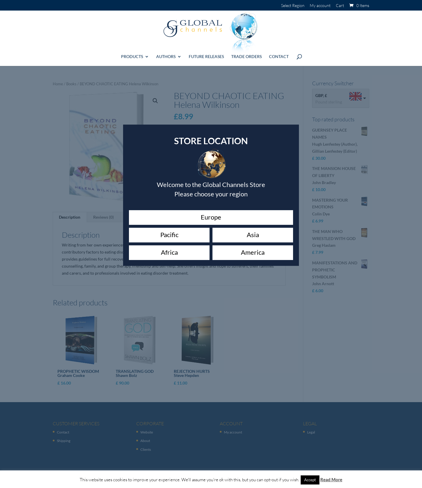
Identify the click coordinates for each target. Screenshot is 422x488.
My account (320, 6)
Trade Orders (246, 54)
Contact (279, 54)
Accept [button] (310, 479)
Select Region (292, 6)
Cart (340, 6)
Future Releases (206, 54)
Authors (166, 54)
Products (132, 54)
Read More (331, 479)
